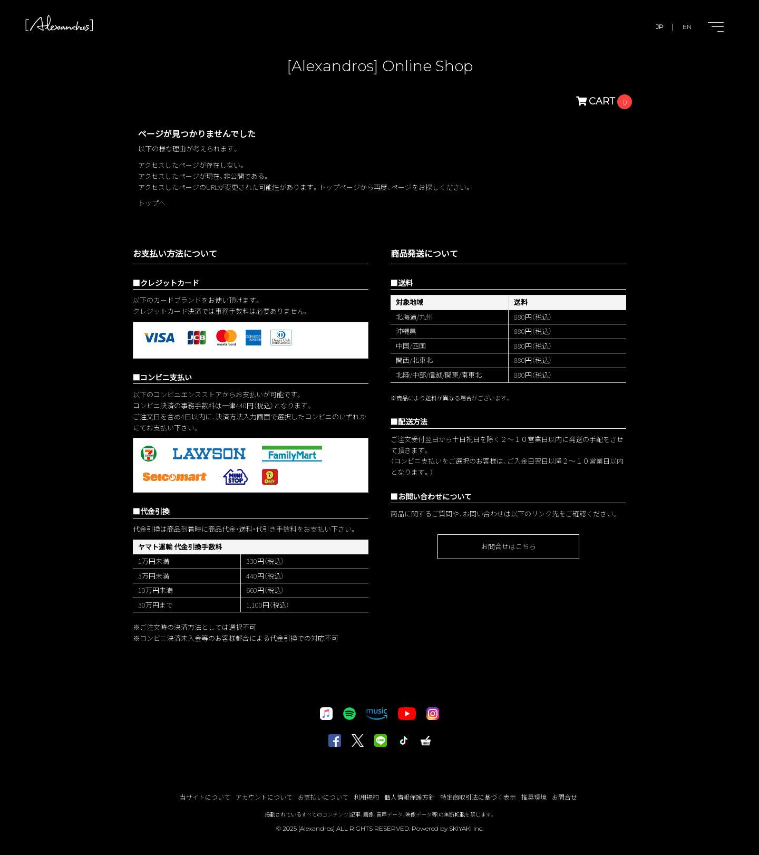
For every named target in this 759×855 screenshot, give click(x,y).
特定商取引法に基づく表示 (478, 796)
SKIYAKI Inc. (466, 828)
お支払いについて (323, 796)
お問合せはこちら (508, 546)
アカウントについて (264, 796)
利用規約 (366, 796)
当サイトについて (205, 796)
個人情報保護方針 (409, 796)
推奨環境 (534, 796)
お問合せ (564, 796)
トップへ (152, 203)
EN (687, 27)
